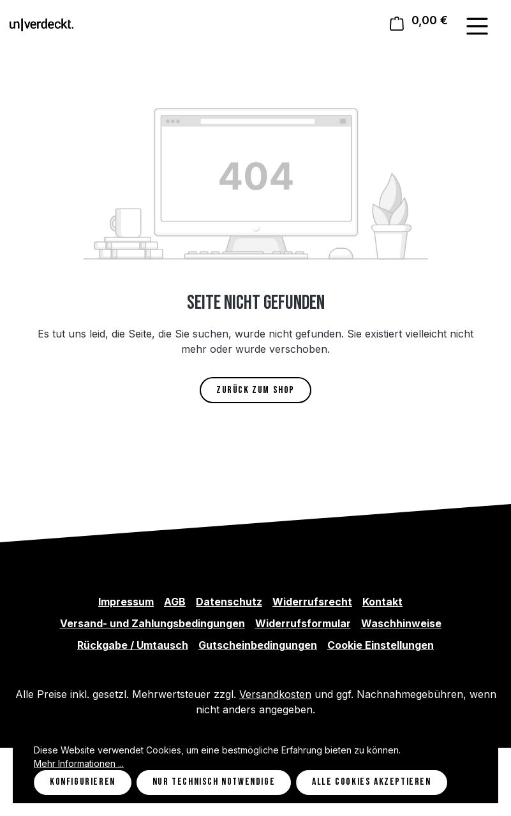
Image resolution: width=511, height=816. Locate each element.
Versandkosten (275, 694)
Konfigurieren (82, 782)
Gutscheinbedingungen (257, 645)
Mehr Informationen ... (79, 763)
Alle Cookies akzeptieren (371, 782)
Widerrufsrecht (312, 601)
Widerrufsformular (303, 623)
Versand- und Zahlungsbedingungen (152, 623)
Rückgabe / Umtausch (132, 645)
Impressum (126, 601)
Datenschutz (229, 601)
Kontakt (382, 601)
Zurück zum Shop (255, 390)
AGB (175, 601)
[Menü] (477, 26)
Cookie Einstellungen (380, 645)
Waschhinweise (401, 623)
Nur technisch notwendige (213, 782)
